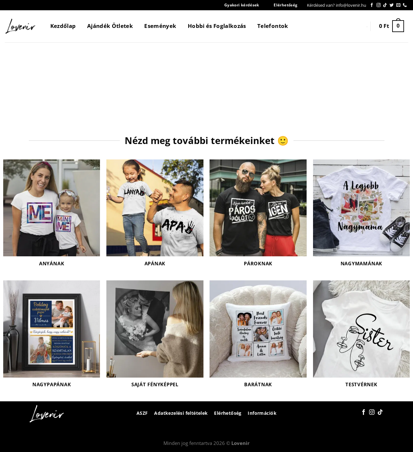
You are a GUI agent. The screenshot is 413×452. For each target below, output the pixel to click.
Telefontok (272, 26)
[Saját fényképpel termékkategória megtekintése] (154, 337)
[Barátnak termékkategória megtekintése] (258, 337)
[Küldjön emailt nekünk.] (398, 5)
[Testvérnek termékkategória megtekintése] (361, 337)
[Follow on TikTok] (385, 5)
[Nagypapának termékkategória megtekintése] (51, 337)
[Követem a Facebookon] (372, 5)
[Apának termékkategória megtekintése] (154, 216)
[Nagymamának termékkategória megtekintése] (361, 216)
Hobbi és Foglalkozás (217, 26)
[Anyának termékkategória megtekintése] (51, 216)
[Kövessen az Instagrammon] (378, 5)
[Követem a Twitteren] (392, 5)
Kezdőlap (63, 26)
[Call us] (405, 5)
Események (160, 26)
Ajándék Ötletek (110, 26)
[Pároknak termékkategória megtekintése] (258, 216)
